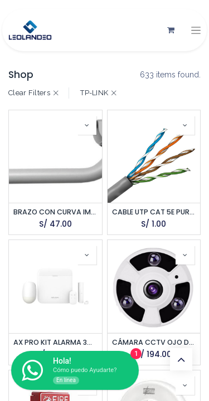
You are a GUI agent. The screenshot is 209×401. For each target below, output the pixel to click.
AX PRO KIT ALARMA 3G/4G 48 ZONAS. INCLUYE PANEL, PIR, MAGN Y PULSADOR (55, 342)
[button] (86, 125)
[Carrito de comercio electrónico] (171, 30)
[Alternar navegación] (196, 30)
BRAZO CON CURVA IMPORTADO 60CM (55, 212)
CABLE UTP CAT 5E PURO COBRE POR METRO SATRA (154, 212)
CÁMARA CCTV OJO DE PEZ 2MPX (154, 342)
